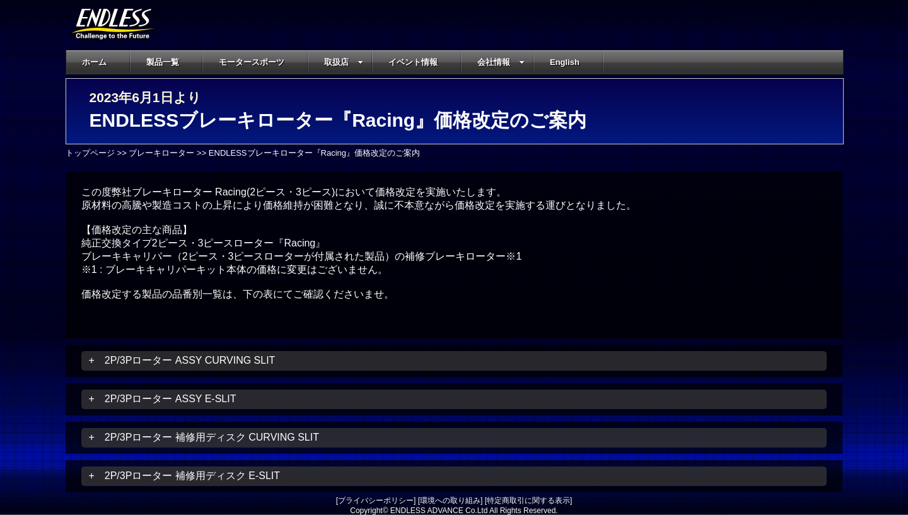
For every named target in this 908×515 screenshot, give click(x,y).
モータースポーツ (251, 62)
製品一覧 (162, 62)
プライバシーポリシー (376, 500)
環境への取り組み (450, 500)
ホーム (94, 62)
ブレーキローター (161, 153)
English (564, 62)
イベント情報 (413, 62)
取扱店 (343, 62)
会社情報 (501, 62)
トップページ (90, 153)
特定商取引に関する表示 (528, 500)
